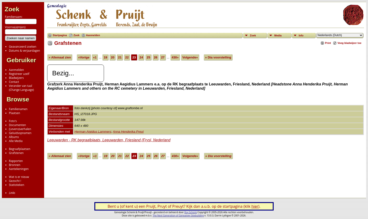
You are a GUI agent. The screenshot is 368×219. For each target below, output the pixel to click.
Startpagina (60, 35)
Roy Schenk (190, 212)
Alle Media (16, 141)
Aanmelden (16, 70)
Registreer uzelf (19, 74)
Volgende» (190, 57)
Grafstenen (16, 153)
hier (254, 206)
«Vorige (83, 57)
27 (163, 57)
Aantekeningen (19, 169)
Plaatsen (14, 113)
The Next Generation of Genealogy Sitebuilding (178, 215)
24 (141, 57)
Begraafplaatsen (19, 149)
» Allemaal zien (60, 57)
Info (301, 35)
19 (105, 57)
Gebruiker (21, 60)
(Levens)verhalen (20, 129)
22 (127, 57)
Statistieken (16, 185)
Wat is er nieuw (19, 177)
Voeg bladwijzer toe (349, 43)
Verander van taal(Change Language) (21, 88)
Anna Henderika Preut (128, 131)
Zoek (12, 9)
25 (148, 57)
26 (155, 57)
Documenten (17, 125)
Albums (14, 137)
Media (278, 35)
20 (112, 57)
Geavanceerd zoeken (22, 47)
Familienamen (18, 109)
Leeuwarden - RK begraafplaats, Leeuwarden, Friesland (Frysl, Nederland (108, 140)
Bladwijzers (16, 78)
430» (175, 57)
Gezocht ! (15, 181)
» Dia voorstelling (218, 57)
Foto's (13, 121)
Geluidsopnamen (20, 133)
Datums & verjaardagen (24, 51)
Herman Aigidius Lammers (92, 131)
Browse (18, 99)
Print (328, 43)
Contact (14, 82)
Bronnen (14, 165)
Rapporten (16, 161)
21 (120, 57)
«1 (95, 57)
